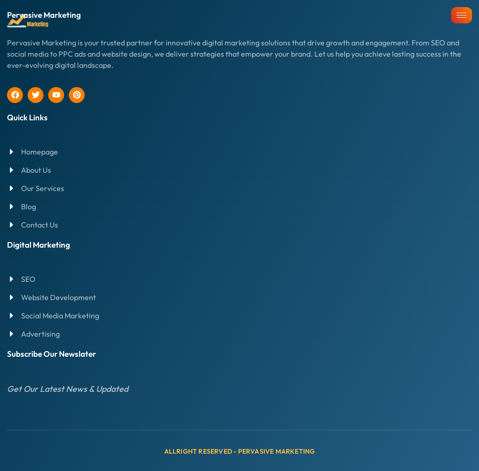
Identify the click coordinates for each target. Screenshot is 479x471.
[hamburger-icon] (461, 15)
